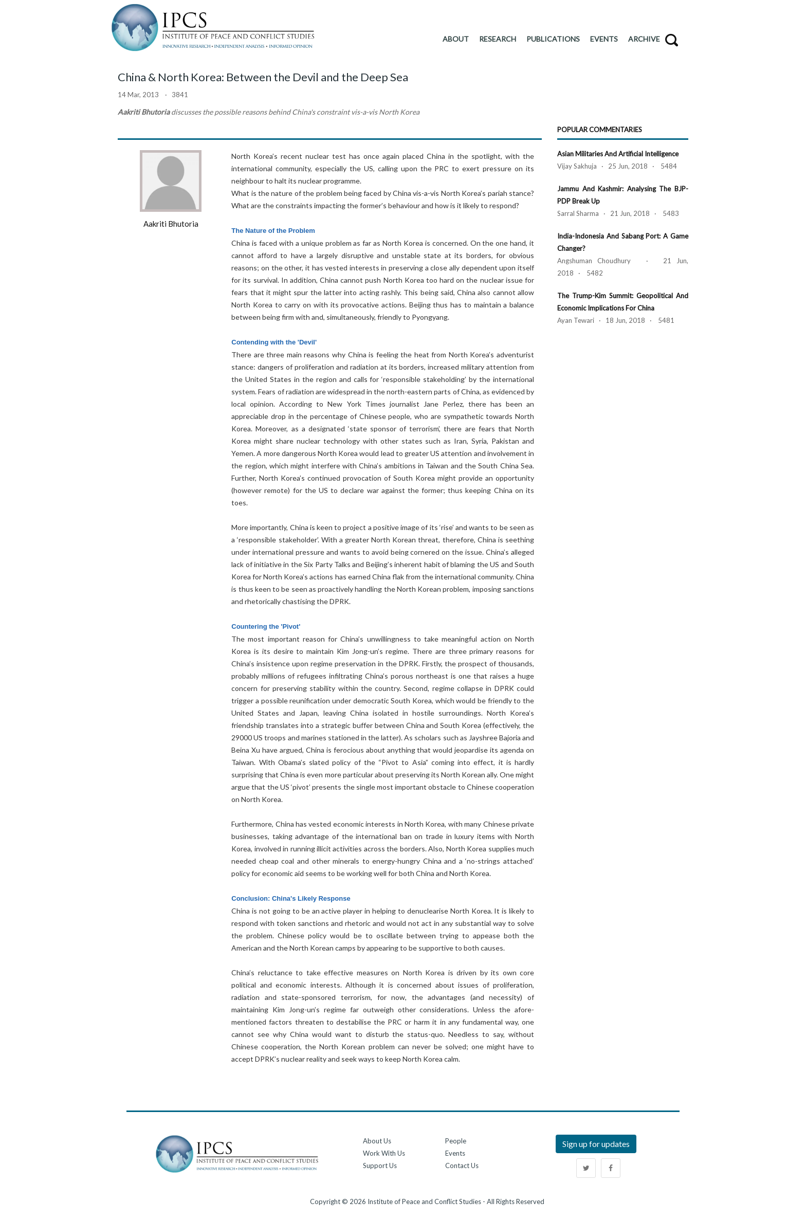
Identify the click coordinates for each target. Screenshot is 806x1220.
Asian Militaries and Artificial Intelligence (618, 154)
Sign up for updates (596, 1144)
